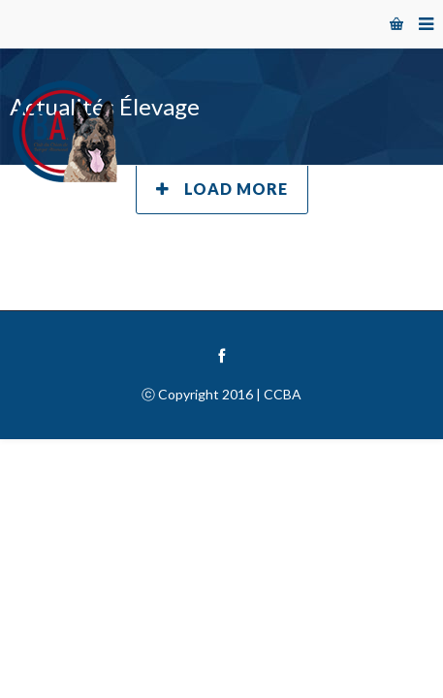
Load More (222, 188)
